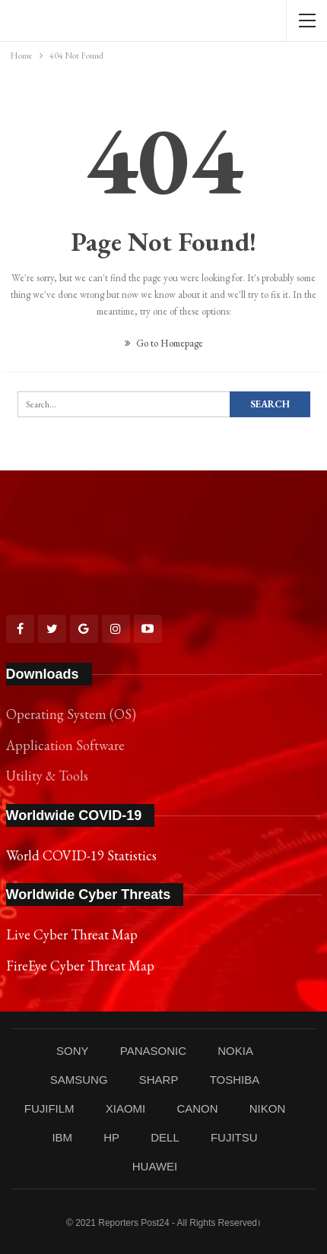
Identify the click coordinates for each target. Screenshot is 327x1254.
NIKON (267, 1108)
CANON (196, 1108)
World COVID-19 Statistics (81, 855)
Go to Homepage (164, 343)
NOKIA (235, 1050)
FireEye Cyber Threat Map (80, 965)
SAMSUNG (79, 1079)
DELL (165, 1137)
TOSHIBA (235, 1079)
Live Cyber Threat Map (72, 934)
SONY (72, 1050)
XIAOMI (126, 1108)
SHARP (159, 1079)
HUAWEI (154, 1166)
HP (111, 1137)
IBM (62, 1137)
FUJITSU (234, 1137)
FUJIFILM (49, 1108)
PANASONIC (153, 1050)
